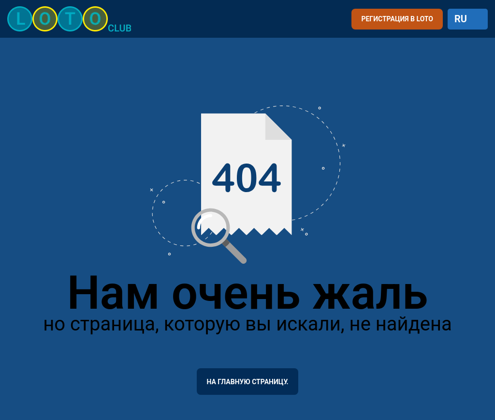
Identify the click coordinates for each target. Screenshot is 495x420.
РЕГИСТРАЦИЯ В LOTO (397, 19)
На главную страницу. (247, 382)
